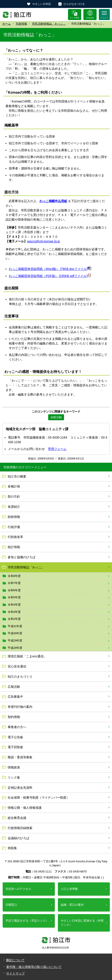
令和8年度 (14, 576)
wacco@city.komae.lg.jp (43, 241)
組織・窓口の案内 (72, 904)
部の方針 (14, 496)
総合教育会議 (17, 818)
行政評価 (14, 527)
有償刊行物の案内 (20, 707)
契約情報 (14, 717)
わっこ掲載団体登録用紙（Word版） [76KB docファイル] (50, 269)
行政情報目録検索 (20, 828)
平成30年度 (15, 633)
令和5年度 (14, 597)
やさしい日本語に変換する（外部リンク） (82, 922)
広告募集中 (15, 696)
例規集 (12, 848)
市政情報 (21, 23)
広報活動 (14, 686)
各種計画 (14, 486)
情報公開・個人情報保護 (25, 807)
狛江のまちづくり (20, 676)
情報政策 (14, 767)
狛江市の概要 (17, 476)
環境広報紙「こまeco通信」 (27, 656)
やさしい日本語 (41, 4)
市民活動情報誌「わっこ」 (49, 23)
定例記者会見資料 (20, 787)
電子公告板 (15, 737)
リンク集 (14, 777)
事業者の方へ (17, 727)
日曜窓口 (11, 904)
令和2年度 (14, 619)
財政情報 (14, 517)
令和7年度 (14, 583)
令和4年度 (14, 604)
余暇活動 (56, 417)
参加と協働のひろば (21, 557)
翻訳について (15, 960)
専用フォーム (57, 449)
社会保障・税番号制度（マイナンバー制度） (38, 797)
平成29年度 (15, 640)
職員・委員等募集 (20, 757)
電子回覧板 (15, 747)
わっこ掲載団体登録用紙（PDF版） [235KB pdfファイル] (50, 276)
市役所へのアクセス (18, 889)
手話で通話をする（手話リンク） (27, 920)
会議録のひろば (18, 838)
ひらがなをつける (74, 4)
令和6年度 (14, 590)
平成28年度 (15, 647)
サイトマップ (15, 973)
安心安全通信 (17, 666)
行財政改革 (15, 537)
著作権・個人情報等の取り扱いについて (34, 967)
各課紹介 (14, 506)
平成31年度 (15, 626)
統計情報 (14, 547)
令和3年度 (14, 612)
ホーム (6, 23)
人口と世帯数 (69, 889)
